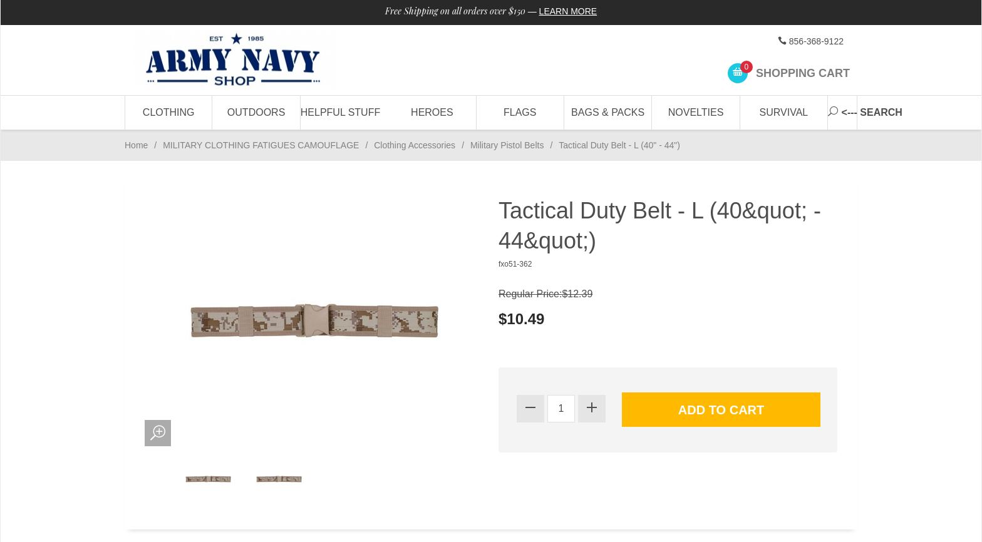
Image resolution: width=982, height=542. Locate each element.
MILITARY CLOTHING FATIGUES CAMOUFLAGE (261, 145)
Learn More (568, 11)
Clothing (169, 112)
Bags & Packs (607, 112)
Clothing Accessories (414, 145)
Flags (520, 112)
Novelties (696, 112)
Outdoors (256, 112)
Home (136, 145)
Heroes (432, 112)
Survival (784, 112)
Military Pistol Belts (507, 145)
